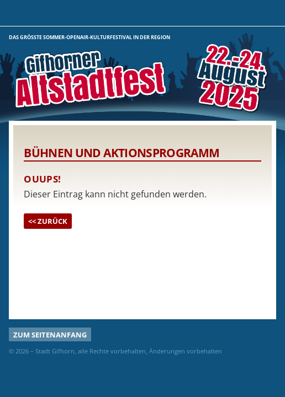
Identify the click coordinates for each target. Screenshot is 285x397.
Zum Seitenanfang (50, 335)
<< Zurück (47, 221)
